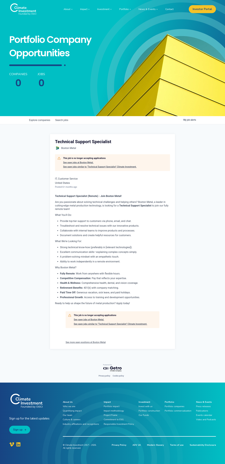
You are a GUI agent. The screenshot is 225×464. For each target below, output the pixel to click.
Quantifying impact (72, 410)
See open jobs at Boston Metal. (78, 162)
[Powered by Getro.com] (112, 368)
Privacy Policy (119, 445)
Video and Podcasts (206, 419)
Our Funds (144, 415)
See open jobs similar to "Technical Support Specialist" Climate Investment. (100, 167)
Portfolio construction (149, 410)
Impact (107, 402)
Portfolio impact (111, 406)
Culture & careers (71, 419)
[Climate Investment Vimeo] (11, 444)
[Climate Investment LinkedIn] (18, 444)
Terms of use (176, 445)
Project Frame (110, 415)
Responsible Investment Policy (119, 424)
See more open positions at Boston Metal (86, 342)
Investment (144, 402)
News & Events (204, 402)
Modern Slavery (155, 445)
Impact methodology (114, 410)
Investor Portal (202, 9)
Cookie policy (118, 376)
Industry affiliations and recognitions (81, 424)
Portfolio (169, 402)
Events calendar (204, 415)
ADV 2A (136, 445)
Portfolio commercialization (178, 410)
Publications (202, 410)
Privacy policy (104, 376)
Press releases (203, 406)
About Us (67, 402)
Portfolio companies (174, 406)
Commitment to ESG (114, 419)
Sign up (17, 429)
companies (39, 120)
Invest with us (145, 406)
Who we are (69, 406)
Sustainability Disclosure (203, 445)
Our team (67, 415)
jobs (61, 120)
